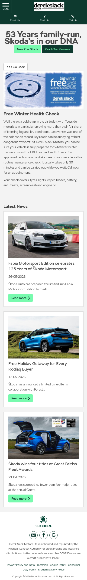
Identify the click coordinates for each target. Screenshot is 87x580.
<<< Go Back (15, 67)
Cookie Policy (58, 565)
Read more (20, 298)
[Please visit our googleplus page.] (53, 535)
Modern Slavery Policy (51, 569)
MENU (5, 6)
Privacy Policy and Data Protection (27, 565)
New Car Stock (27, 49)
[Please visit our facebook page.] (43, 535)
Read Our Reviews (57, 49)
